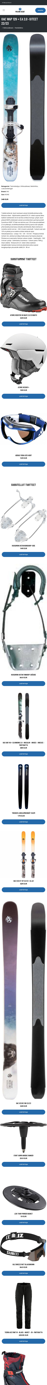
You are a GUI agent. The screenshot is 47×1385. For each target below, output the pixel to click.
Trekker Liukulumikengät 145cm (23, 813)
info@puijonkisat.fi (6, 2)
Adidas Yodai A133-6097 (23, 455)
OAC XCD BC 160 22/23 (23, 1103)
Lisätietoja (23, 205)
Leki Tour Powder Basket (23, 1214)
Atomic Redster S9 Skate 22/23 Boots (23, 315)
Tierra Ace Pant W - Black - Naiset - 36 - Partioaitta (23, 1332)
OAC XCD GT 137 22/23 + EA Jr (23, 881)
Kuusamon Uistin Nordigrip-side (23, 545)
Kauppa (40, 10)
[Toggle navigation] (3, 10)
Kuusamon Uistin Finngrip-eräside (23, 675)
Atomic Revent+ (23, 387)
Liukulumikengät (7, 189)
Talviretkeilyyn (15, 186)
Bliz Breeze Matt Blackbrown (23, 1264)
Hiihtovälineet (8, 28)
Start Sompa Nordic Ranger (23, 1155)
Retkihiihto (19, 28)
